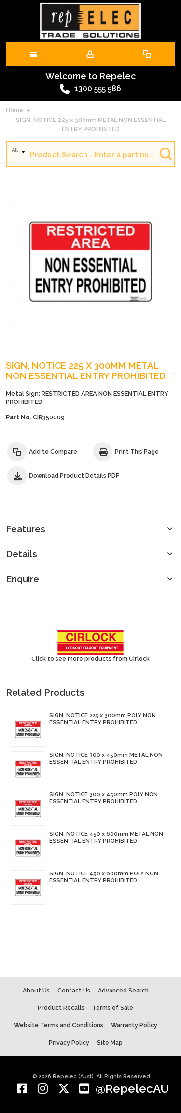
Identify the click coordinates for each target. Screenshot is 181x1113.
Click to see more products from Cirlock (90, 646)
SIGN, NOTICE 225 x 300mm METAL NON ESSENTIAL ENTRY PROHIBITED (91, 124)
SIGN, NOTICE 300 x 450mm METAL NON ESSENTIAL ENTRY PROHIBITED (106, 758)
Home (14, 110)
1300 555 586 (90, 89)
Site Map (110, 1042)
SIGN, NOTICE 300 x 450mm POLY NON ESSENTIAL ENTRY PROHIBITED (103, 798)
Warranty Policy (134, 1025)
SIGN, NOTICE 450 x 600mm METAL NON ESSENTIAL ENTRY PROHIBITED (106, 837)
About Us (36, 990)
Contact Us (73, 990)
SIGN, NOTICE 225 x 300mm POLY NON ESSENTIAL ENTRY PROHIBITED (102, 718)
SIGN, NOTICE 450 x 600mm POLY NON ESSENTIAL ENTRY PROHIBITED (103, 877)
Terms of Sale (112, 1007)
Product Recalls (61, 1007)
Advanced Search (123, 990)
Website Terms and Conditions (58, 1025)
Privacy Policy (69, 1042)
